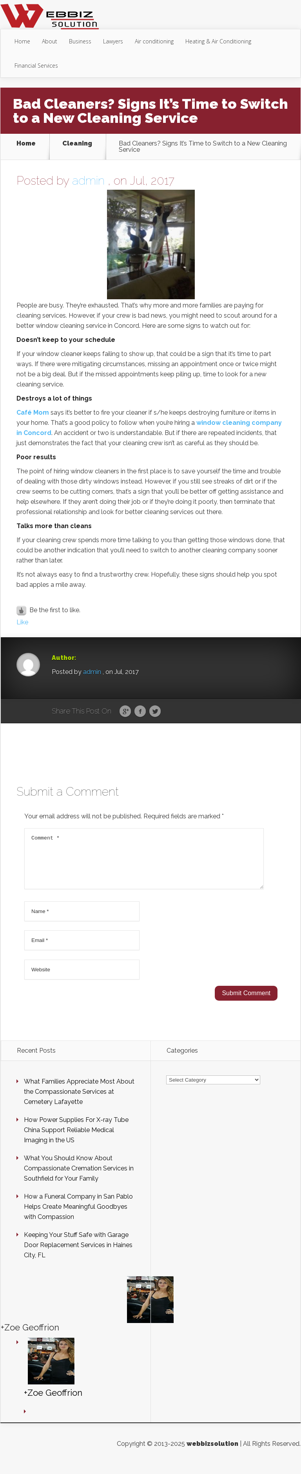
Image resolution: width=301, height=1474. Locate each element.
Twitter (155, 711)
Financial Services (36, 65)
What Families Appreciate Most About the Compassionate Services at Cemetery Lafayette (79, 1101)
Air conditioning (154, 41)
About (49, 41)
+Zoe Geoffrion (30, 1337)
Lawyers (113, 41)
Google (125, 711)
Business (80, 41)
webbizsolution (212, 1453)
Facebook (140, 711)
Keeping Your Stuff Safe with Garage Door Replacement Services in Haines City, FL (78, 1254)
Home (22, 41)
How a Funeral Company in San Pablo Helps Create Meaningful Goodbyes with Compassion (78, 1216)
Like (22, 622)
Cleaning (77, 143)
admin (88, 180)
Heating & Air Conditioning (218, 41)
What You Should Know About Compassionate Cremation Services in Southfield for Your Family (79, 1178)
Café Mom (32, 412)
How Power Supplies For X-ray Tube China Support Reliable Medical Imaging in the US (76, 1139)
